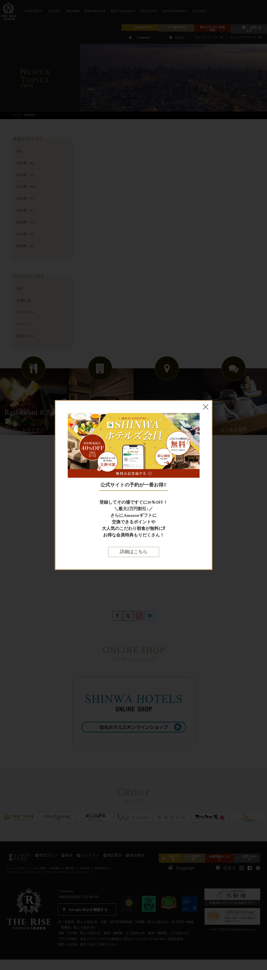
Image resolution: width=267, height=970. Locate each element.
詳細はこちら (133, 552)
